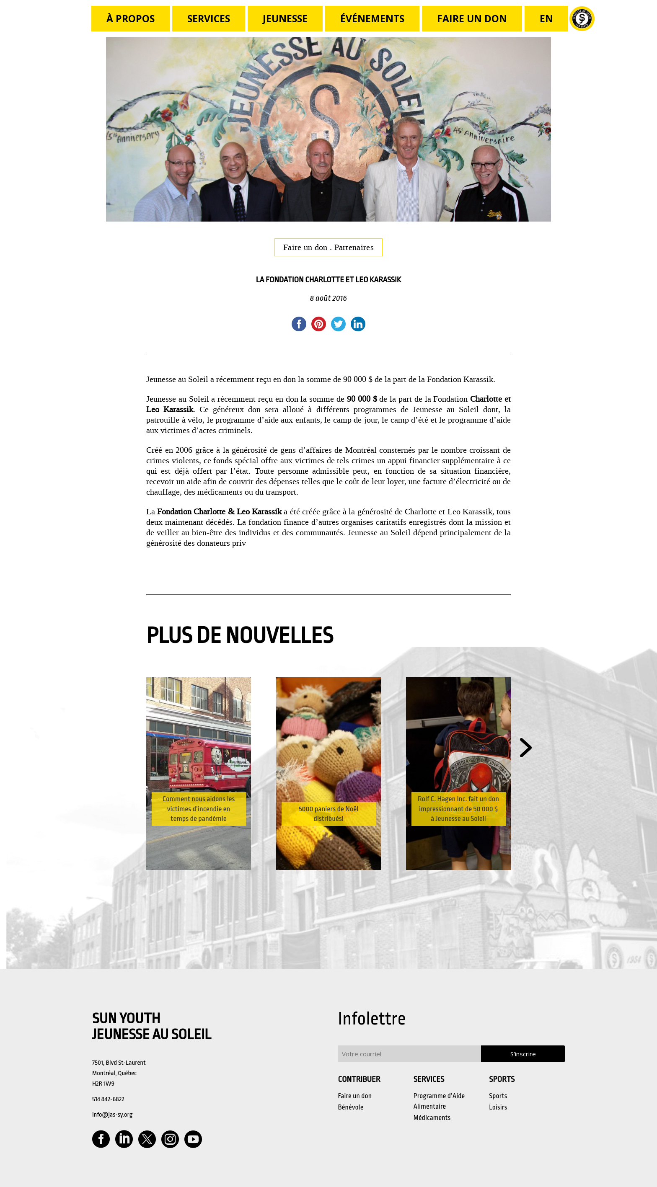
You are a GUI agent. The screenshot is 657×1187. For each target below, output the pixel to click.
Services (208, 18)
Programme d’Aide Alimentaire (439, 1101)
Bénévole (351, 1107)
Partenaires (354, 247)
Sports (498, 1096)
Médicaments (432, 1118)
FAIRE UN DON (472, 18)
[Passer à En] (546, 18)
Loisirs (498, 1107)
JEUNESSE (285, 18)
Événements (372, 18)
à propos (130, 18)
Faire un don (306, 247)
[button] (526, 748)
